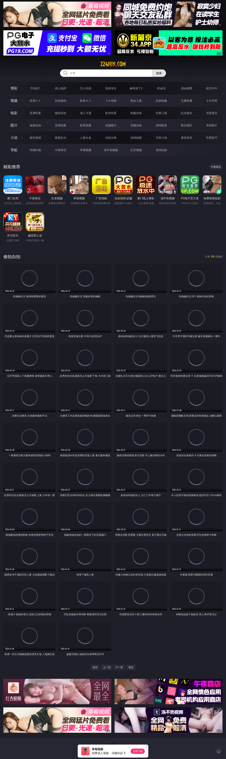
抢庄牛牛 (211, 88)
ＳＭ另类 (211, 101)
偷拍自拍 (60, 113)
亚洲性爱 (35, 113)
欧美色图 (85, 125)
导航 (13, 150)
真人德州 (60, 88)
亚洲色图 (60, 125)
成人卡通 (85, 113)
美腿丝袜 (136, 125)
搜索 (159, 73)
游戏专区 (111, 88)
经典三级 (161, 113)
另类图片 (211, 125)
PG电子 (35, 88)
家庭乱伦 (60, 138)
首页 (95, 667)
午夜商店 (60, 150)
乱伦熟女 (186, 113)
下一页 (119, 667)
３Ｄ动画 (111, 101)
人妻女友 (85, 138)
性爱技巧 (211, 138)
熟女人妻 (136, 101)
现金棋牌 (186, 88)
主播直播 (186, 101)
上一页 (107, 667)
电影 (13, 112)
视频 (13, 100)
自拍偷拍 (60, 101)
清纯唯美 (161, 125)
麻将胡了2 (136, 88)
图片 (13, 125)
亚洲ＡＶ (35, 101)
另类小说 (161, 138)
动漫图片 (111, 125)
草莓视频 (85, 150)
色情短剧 (161, 150)
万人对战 (85, 88)
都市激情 (35, 138)
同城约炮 (35, 150)
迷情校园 (136, 138)
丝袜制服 (161, 101)
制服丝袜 (136, 113)
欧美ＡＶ (85, 101)
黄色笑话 (186, 138)
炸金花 (161, 88)
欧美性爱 (111, 113)
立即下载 (138, 751)
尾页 (131, 667)
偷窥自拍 (35, 125)
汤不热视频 (111, 150)
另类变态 (211, 113)
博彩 (13, 88)
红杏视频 (136, 150)
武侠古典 (111, 138)
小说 (13, 137)
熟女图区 (186, 125)
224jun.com (113, 64)
